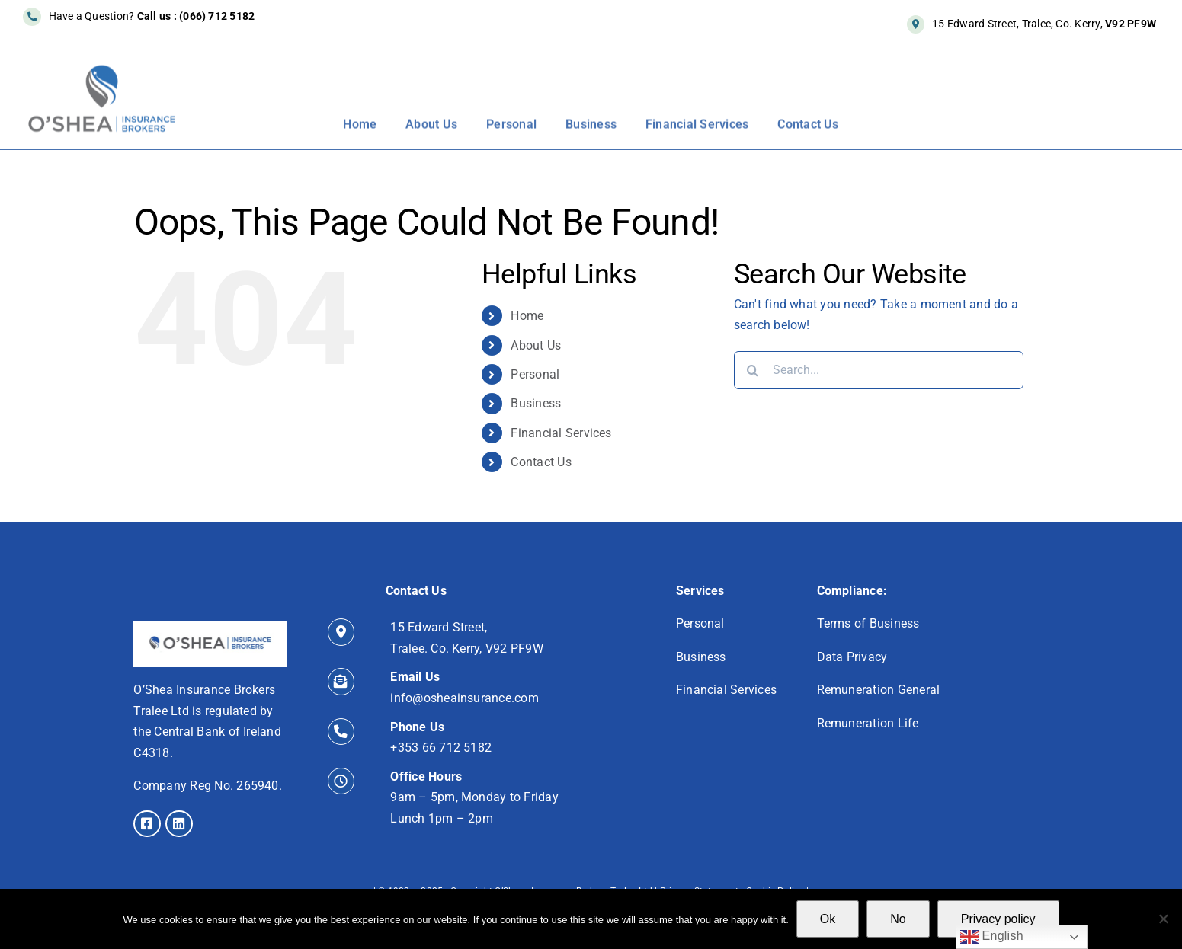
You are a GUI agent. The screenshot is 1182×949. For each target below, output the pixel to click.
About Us (536, 345)
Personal (535, 374)
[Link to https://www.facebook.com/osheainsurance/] (146, 823)
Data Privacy (852, 657)
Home (527, 315)
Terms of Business (868, 623)
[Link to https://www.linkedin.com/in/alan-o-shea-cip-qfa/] (178, 823)
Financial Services (561, 433)
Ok (827, 918)
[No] (1163, 918)
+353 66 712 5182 (441, 747)
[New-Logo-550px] (102, 72)
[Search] (753, 370)
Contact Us (541, 462)
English (991, 937)
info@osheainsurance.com (464, 698)
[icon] (210, 627)
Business (536, 403)
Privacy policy (998, 918)
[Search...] (878, 370)
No (897, 918)
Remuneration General (878, 689)
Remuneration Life (868, 723)
